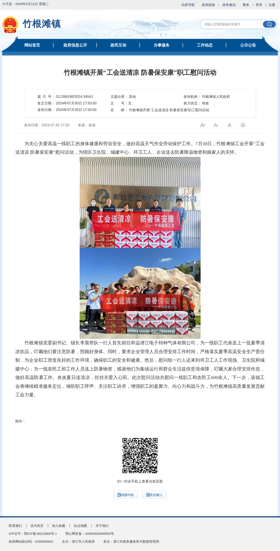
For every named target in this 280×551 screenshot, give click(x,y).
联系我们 (15, 526)
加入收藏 (58, 526)
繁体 (246, 5)
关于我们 (102, 526)
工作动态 (205, 45)
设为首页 (37, 526)
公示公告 (248, 45)
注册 (272, 5)
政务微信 (229, 5)
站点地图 (80, 526)
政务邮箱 (208, 5)
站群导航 (188, 5)
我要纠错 (126, 495)
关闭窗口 (154, 495)
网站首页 (32, 45)
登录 (259, 5)
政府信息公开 (75, 45)
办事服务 (162, 45)
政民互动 (118, 45)
